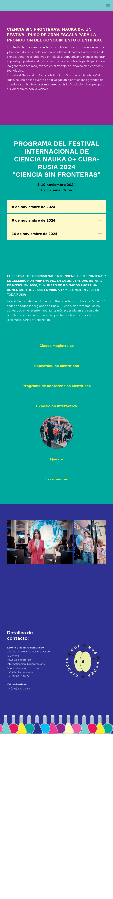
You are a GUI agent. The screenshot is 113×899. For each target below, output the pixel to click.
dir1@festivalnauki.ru (20, 672)
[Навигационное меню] (108, 5)
